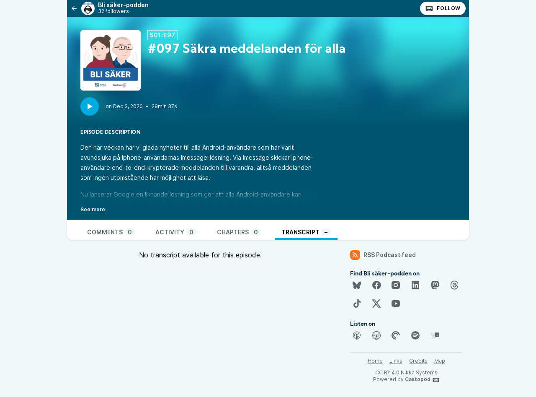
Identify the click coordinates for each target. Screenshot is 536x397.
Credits (418, 361)
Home (375, 361)
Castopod (422, 380)
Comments (111, 232)
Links (395, 361)
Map (439, 361)
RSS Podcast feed (383, 255)
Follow (443, 8)
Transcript (306, 232)
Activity (176, 232)
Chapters (239, 232)
